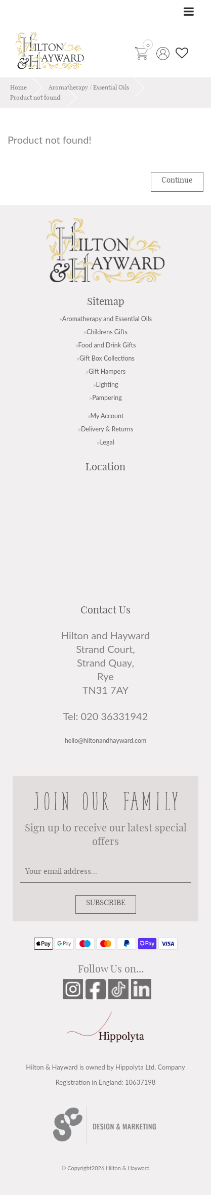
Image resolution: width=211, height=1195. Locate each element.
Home (18, 87)
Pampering (106, 398)
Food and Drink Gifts (107, 345)
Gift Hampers (107, 371)
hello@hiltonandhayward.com (106, 740)
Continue (177, 180)
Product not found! (36, 98)
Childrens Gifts (107, 332)
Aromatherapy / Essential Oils (89, 87)
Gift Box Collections (107, 358)
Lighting (107, 384)
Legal (107, 442)
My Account (107, 416)
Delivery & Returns (107, 429)
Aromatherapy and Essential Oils (107, 319)
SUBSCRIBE (105, 903)
